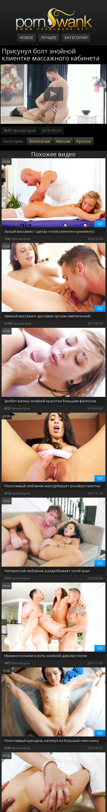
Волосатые (39, 141)
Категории (76, 37)
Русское (83, 141)
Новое (26, 37)
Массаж (63, 141)
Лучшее (48, 37)
